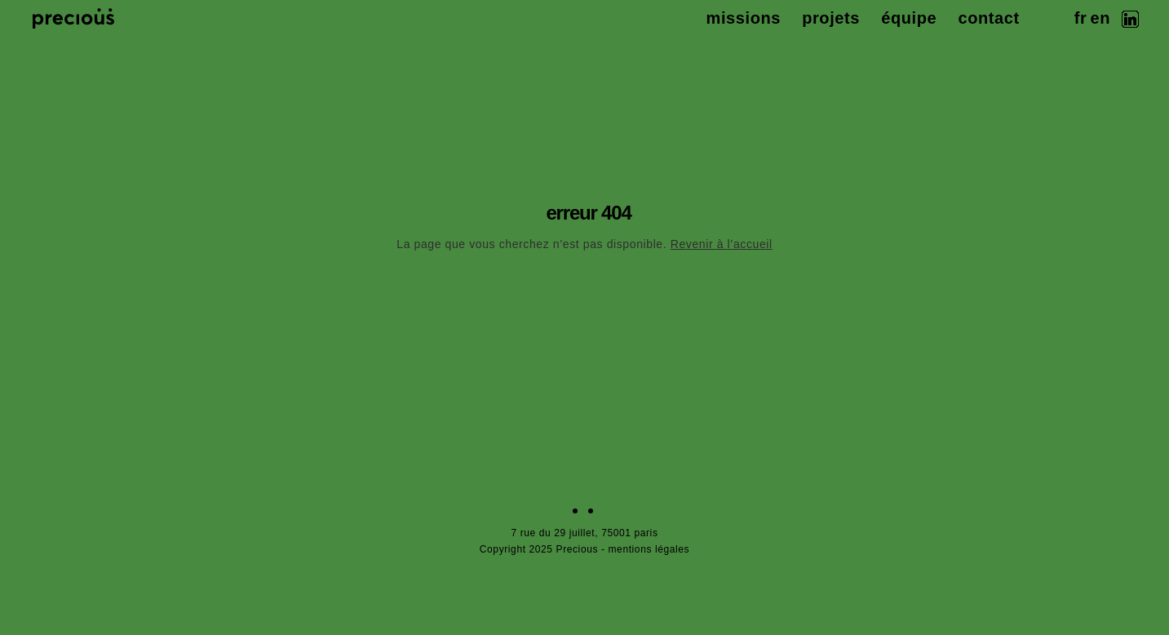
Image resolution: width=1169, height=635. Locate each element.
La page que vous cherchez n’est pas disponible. (584, 244)
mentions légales (649, 549)
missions (744, 18)
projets (831, 18)
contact (988, 18)
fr (1080, 18)
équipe (909, 18)
